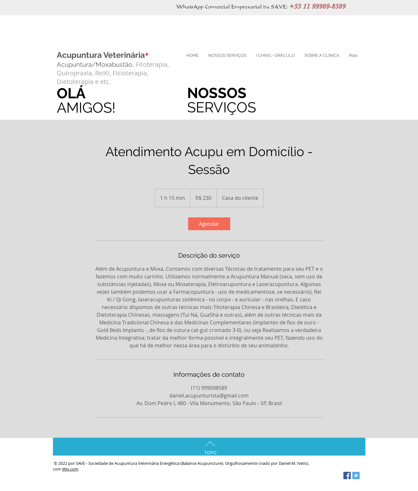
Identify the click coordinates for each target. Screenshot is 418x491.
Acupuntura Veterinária (103, 55)
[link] (209, 223)
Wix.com (70, 469)
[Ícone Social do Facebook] (347, 475)
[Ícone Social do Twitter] (356, 475)
